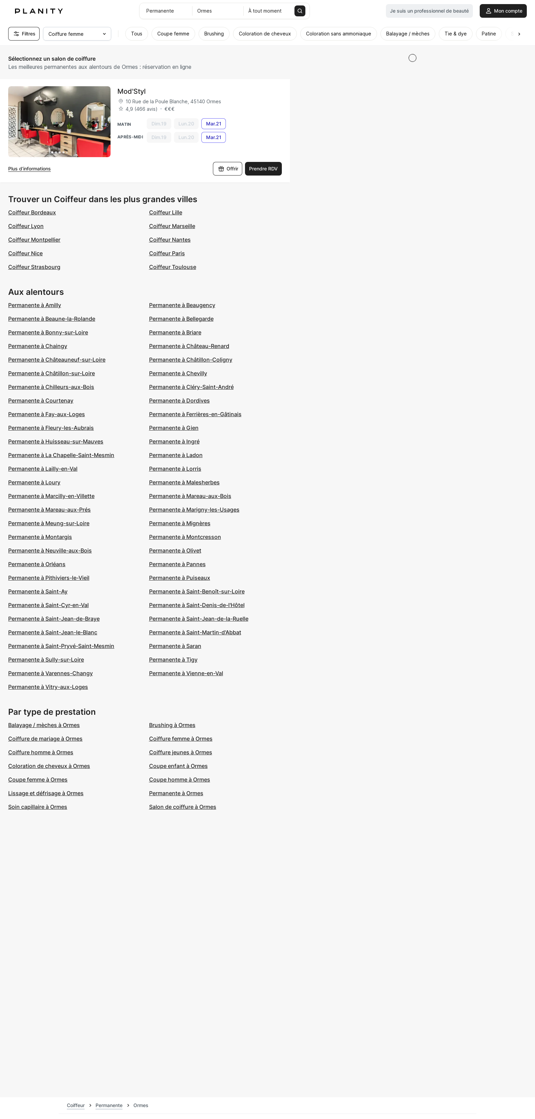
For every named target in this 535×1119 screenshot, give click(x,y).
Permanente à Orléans (37, 564)
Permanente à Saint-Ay (38, 591)
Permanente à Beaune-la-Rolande (51, 318)
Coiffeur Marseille (172, 226)
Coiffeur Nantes (170, 239)
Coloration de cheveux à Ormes (49, 765)
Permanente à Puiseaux (179, 577)
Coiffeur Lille (165, 212)
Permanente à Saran (175, 645)
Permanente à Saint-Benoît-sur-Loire (197, 591)
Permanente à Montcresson (185, 536)
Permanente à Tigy (173, 659)
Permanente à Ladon (176, 455)
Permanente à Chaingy (37, 346)
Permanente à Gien (174, 427)
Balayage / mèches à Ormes (44, 725)
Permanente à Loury (34, 482)
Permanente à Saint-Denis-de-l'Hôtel (197, 605)
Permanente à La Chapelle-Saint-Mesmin (61, 455)
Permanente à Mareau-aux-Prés (49, 509)
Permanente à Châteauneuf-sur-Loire (56, 359)
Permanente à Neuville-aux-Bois (50, 550)
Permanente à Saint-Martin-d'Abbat (195, 632)
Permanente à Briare (175, 332)
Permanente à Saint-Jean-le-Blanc (52, 632)
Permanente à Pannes (177, 564)
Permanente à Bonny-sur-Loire (48, 332)
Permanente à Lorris (175, 468)
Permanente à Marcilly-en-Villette (51, 496)
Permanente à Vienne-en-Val (186, 673)
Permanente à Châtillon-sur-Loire (51, 373)
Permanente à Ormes (176, 793)
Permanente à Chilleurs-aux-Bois (51, 386)
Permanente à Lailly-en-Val (42, 468)
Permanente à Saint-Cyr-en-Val (48, 605)
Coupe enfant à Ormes (178, 765)
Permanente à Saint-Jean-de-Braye (54, 618)
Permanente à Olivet (175, 550)
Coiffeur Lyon (26, 226)
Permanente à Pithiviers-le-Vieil (48, 577)
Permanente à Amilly (34, 305)
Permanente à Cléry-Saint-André (191, 386)
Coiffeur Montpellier (34, 239)
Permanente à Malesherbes (184, 482)
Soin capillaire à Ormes (37, 806)
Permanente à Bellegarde (181, 318)
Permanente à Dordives (179, 400)
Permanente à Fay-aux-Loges (46, 414)
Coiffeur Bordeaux (32, 212)
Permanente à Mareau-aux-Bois (190, 496)
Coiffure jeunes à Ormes (180, 752)
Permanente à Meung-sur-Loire (48, 523)
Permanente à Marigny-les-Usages (194, 509)
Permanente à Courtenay (40, 400)
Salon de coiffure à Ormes (182, 806)
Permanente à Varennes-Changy (50, 673)
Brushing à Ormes (172, 725)
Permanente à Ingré (174, 441)
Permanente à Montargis (40, 536)
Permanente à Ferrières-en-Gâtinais (195, 414)
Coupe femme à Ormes (38, 779)
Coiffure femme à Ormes (181, 738)
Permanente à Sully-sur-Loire (46, 659)
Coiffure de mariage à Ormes (45, 738)
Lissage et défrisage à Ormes (46, 793)
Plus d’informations (29, 168)
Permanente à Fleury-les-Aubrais (51, 427)
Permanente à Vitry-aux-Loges (48, 686)
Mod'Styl (131, 91)
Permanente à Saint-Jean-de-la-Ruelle (198, 618)
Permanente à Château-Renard (189, 346)
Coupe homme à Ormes (179, 779)
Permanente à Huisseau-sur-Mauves (55, 441)
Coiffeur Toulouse (172, 266)
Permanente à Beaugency (182, 305)
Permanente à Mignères (180, 523)
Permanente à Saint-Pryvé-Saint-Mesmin (61, 645)
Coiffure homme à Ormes (40, 752)
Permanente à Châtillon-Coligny (190, 359)
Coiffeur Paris (167, 253)
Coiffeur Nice (25, 253)
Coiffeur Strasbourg (34, 266)
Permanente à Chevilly (178, 373)
